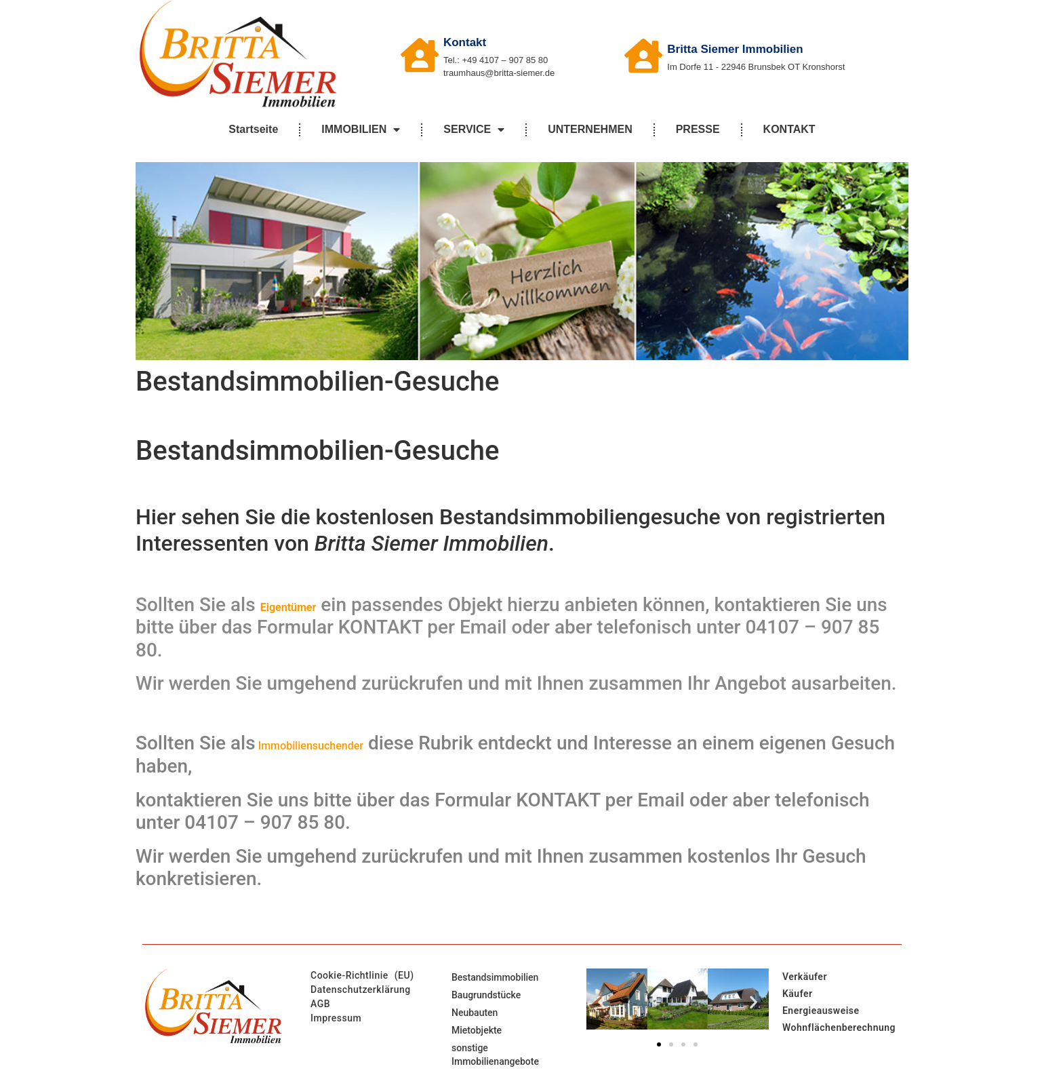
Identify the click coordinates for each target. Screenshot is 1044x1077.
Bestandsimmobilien (494, 977)
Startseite (253, 129)
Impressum (335, 1018)
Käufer (797, 993)
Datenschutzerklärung (360, 989)
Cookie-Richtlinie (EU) (362, 975)
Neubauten (474, 1012)
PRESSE (698, 129)
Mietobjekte (476, 1030)
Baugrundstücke (486, 995)
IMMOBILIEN (360, 129)
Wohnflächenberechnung (839, 1027)
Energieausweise (821, 1010)
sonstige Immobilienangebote (495, 1054)
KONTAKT (789, 129)
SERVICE (473, 129)
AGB (320, 1003)
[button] (601, 1001)
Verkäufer (804, 976)
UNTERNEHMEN (590, 129)
